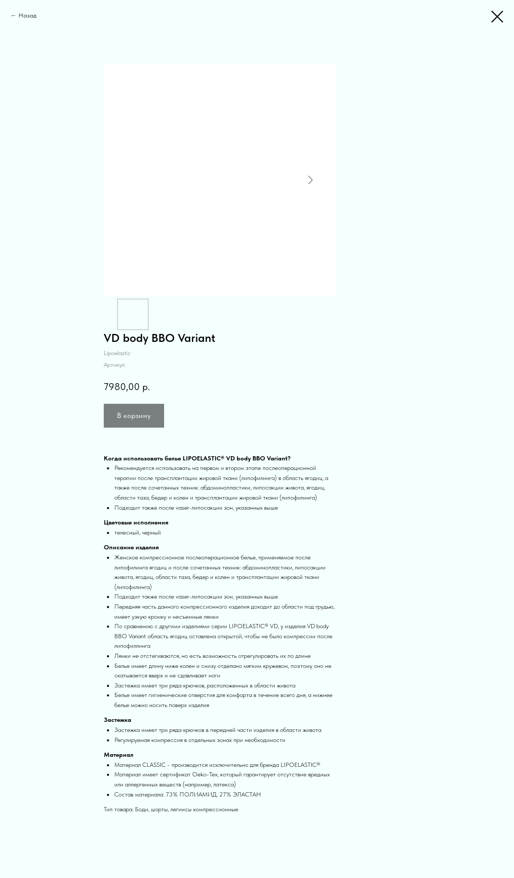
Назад (28, 15)
